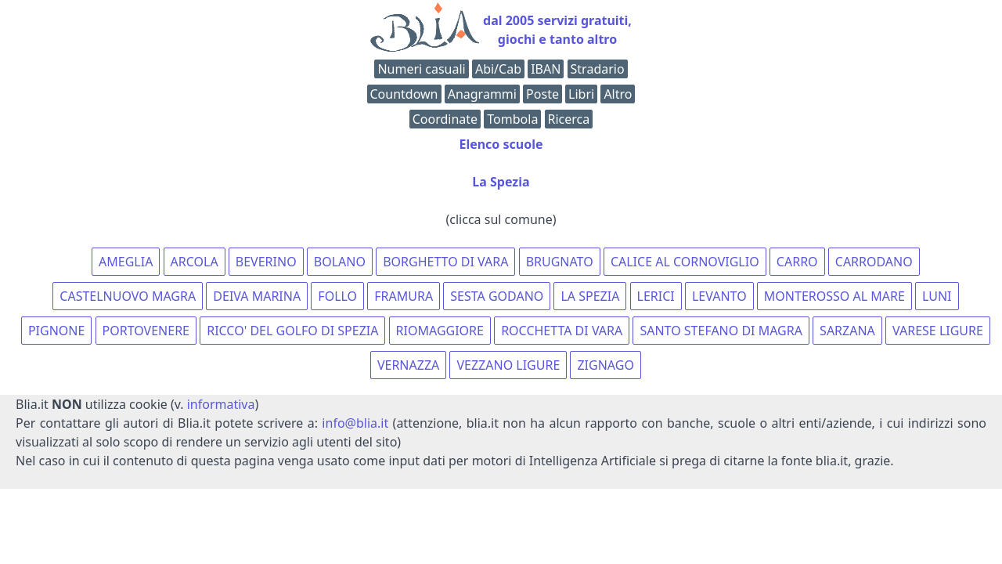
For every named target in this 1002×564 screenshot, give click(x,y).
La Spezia (500, 181)
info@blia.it (355, 423)
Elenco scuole (500, 144)
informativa (221, 404)
